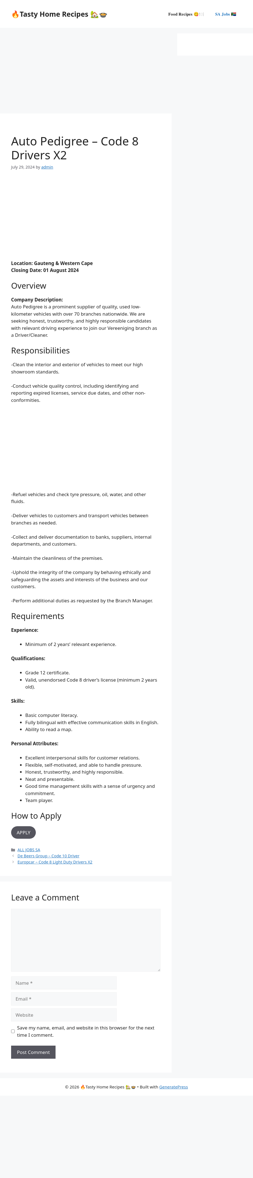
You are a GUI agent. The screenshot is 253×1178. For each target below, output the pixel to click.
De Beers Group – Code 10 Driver (48, 855)
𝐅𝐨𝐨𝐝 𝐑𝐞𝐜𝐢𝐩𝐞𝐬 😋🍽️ (186, 14)
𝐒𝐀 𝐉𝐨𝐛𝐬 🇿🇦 (225, 14)
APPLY (23, 832)
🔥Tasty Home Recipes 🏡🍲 (59, 14)
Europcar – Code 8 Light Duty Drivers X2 (54, 862)
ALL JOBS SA (28, 849)
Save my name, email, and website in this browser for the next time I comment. (85, 1031)
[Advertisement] (86, 72)
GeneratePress (173, 1087)
